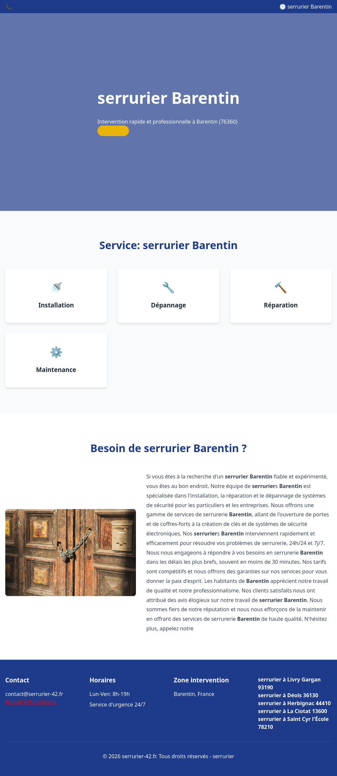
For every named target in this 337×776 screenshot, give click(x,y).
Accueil (14, 701)
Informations (40, 701)
